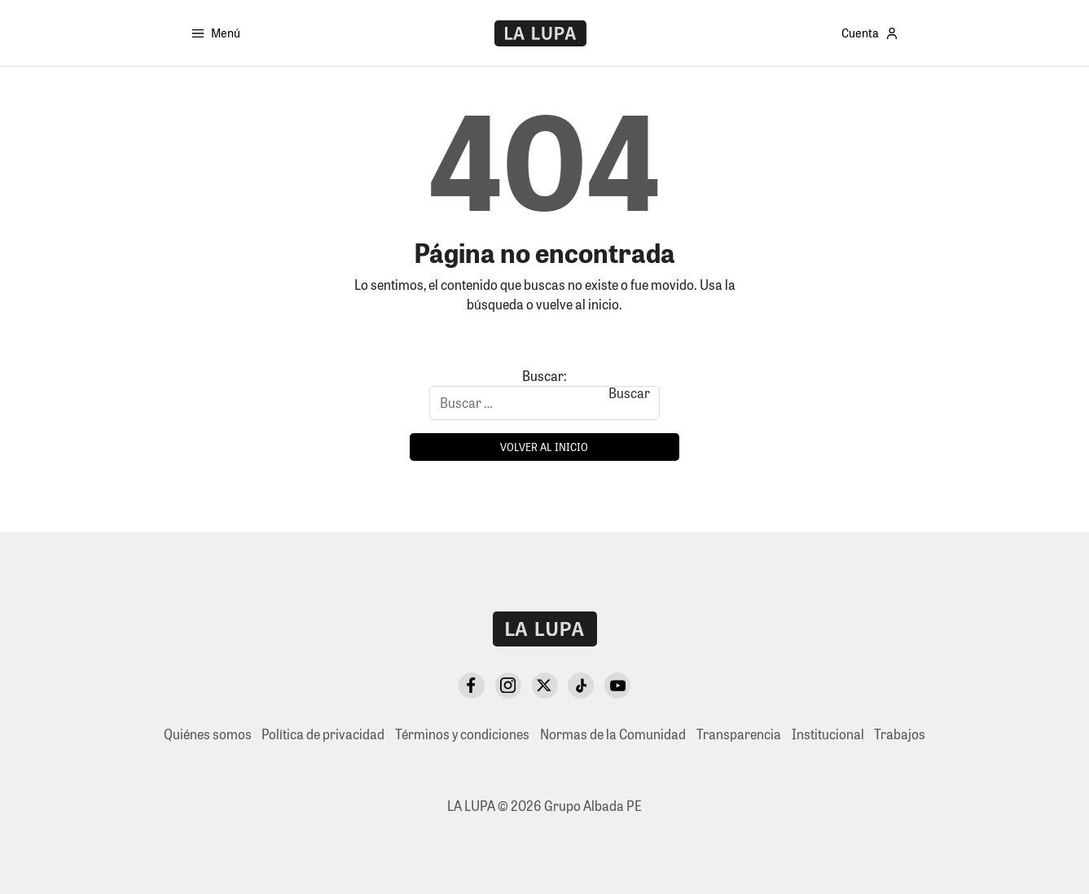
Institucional (828, 734)
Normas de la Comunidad (613, 734)
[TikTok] (581, 686)
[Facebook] (472, 686)
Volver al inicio (544, 447)
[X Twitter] (545, 686)
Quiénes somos (208, 734)
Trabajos (899, 734)
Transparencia (738, 734)
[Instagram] (508, 686)
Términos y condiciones (462, 734)
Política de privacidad (322, 734)
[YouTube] (617, 686)
